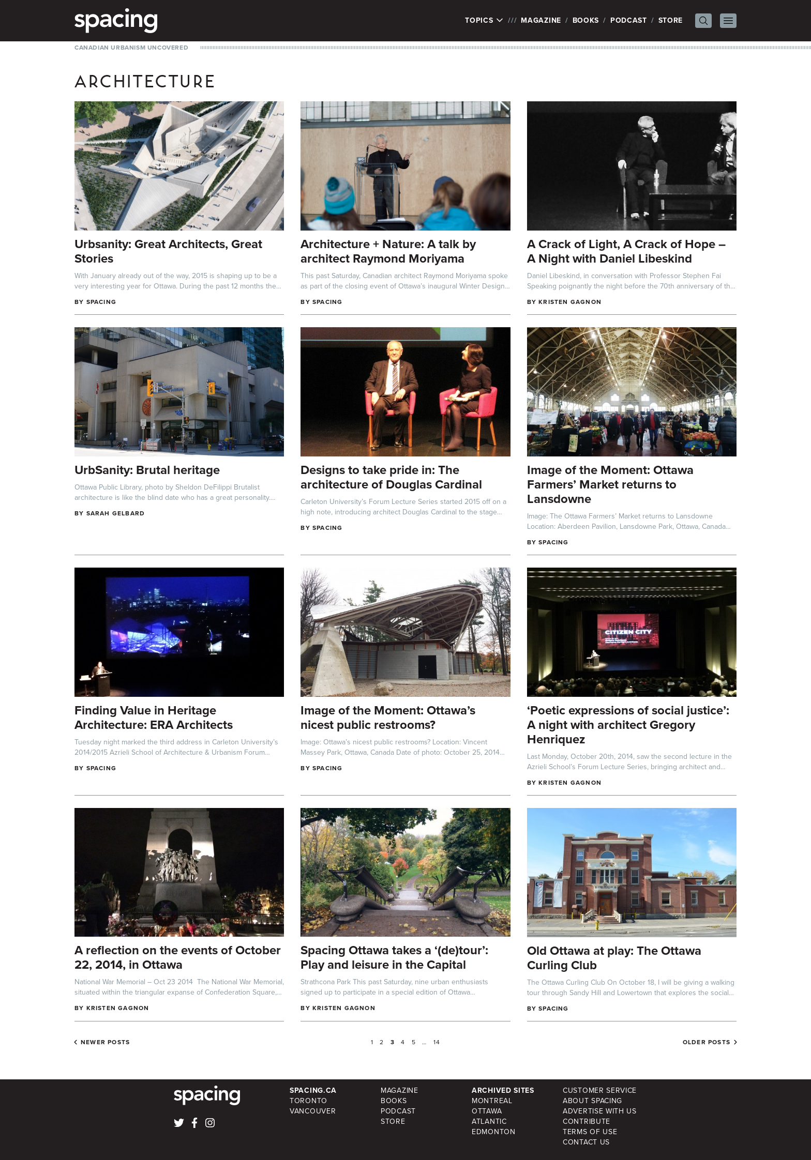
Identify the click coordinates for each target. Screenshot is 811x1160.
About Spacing (592, 1100)
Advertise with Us (600, 1111)
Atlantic (489, 1121)
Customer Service (600, 1090)
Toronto (308, 1100)
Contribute (586, 1121)
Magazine (541, 20)
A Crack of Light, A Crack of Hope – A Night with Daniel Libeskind (626, 251)
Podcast (628, 20)
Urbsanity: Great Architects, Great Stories (168, 251)
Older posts (706, 1042)
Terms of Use (590, 1131)
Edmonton (494, 1131)
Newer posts (105, 1042)
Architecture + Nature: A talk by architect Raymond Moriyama (388, 251)
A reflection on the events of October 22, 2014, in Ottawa (177, 957)
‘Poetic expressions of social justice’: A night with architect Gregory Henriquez (628, 725)
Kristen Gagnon (570, 302)
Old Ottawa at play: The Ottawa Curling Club (614, 957)
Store (670, 20)
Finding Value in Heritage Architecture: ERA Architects (153, 717)
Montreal (492, 1100)
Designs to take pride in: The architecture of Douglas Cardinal (391, 477)
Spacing (101, 302)
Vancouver (313, 1111)
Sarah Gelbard (115, 513)
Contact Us (586, 1142)
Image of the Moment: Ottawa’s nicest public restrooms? (388, 717)
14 (436, 1042)
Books (586, 20)
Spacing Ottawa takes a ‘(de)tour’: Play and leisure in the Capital (394, 957)
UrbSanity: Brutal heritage (147, 470)
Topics (484, 21)
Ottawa (487, 1111)
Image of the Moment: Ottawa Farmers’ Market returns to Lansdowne (610, 484)
